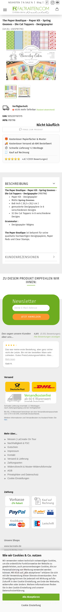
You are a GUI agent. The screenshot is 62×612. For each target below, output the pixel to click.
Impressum (13, 451)
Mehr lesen (10, 359)
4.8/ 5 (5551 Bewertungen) (26, 159)
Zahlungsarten (14, 462)
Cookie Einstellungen (18, 478)
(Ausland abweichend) (46, 110)
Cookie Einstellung (31, 605)
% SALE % (28, 2)
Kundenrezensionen (22, 257)
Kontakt (11, 455)
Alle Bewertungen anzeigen (47, 336)
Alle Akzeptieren (31, 597)
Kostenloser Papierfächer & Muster (27, 139)
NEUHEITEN (14, 2)
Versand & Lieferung (17, 458)
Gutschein (12, 447)
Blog (39, 2)
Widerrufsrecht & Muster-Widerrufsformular (29, 466)
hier (5, 420)
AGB (9, 470)
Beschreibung (16, 184)
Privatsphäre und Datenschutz (23, 474)
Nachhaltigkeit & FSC (18, 443)
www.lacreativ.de (12, 546)
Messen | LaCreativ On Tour (21, 439)
